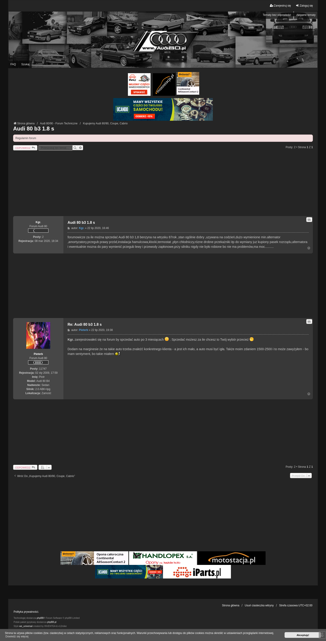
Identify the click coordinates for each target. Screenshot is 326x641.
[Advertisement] (163, 184)
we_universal (25, 626)
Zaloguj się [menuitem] (304, 5)
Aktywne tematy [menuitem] (306, 15)
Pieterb (38, 354)
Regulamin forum (25, 138)
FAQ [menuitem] (13, 64)
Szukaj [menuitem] (25, 64)
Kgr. (38, 222)
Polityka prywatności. (26, 611)
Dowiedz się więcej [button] (16, 636)
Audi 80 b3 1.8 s (33, 128)
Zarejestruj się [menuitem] (280, 5)
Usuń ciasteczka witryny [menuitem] (259, 605)
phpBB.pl (51, 622)
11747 (43, 368)
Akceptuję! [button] (303, 635)
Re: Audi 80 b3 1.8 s (84, 324)
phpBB (40, 618)
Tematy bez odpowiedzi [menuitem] (277, 15)
